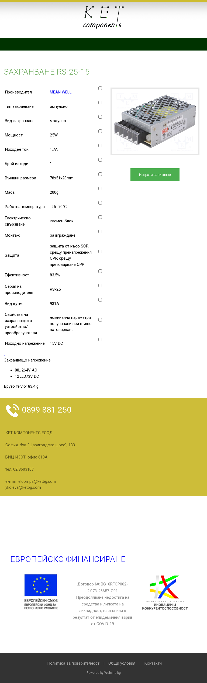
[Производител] (100, 88)
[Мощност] (100, 131)
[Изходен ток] (100, 145)
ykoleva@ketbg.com (23, 487)
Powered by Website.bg (104, 673)
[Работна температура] (100, 203)
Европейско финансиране (68, 559)
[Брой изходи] (100, 160)
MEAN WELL (61, 92)
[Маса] (100, 188)
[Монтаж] (100, 231)
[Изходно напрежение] (100, 339)
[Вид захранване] (100, 117)
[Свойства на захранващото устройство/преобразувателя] (100, 320)
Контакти (153, 663)
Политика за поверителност (73, 663)
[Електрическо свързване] (100, 217)
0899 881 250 (38, 409)
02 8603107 (23, 469)
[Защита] (100, 251)
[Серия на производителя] (100, 285)
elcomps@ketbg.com (37, 481)
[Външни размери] (100, 174)
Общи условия (121, 663)
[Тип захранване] (100, 102)
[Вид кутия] (100, 300)
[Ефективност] (100, 271)
